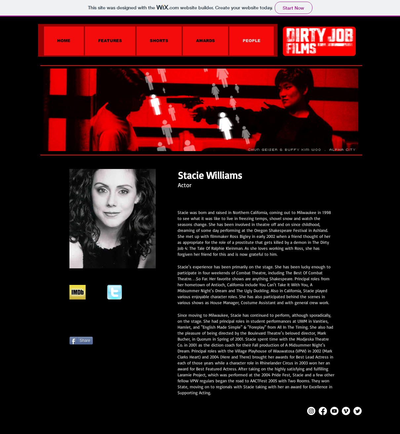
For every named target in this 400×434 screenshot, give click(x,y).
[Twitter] (357, 411)
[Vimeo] (346, 411)
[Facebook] (323, 411)
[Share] (81, 341)
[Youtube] (334, 411)
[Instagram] (311, 411)
